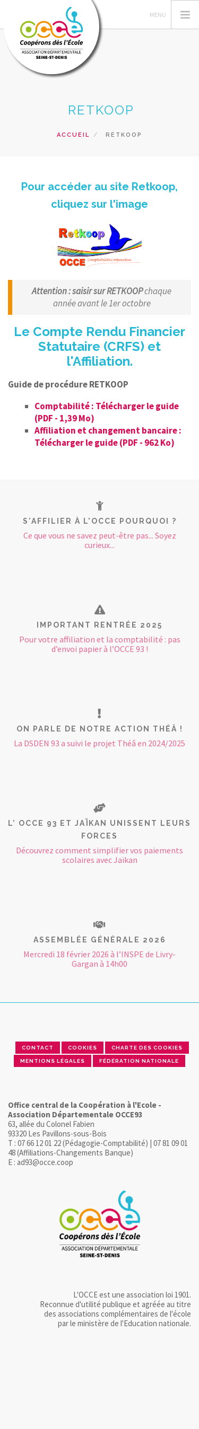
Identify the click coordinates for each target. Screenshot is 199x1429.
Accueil (73, 134)
